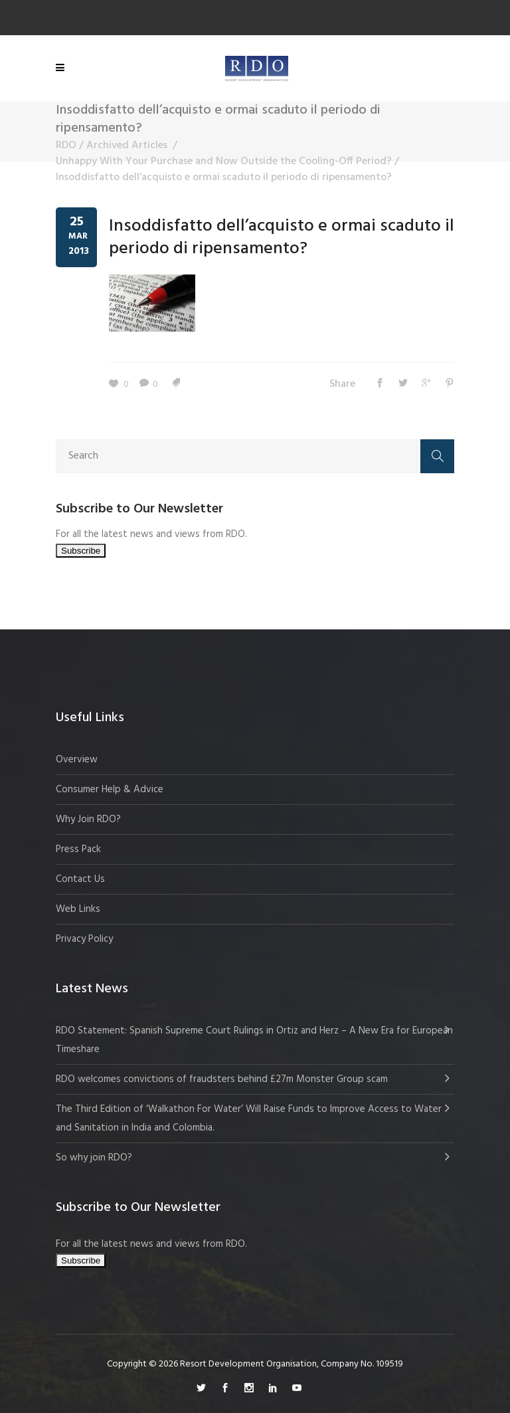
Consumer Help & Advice (109, 790)
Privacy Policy (84, 939)
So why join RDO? (94, 1158)
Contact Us (80, 879)
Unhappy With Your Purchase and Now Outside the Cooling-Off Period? (224, 161)
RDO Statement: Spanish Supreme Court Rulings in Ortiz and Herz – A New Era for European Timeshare (254, 1040)
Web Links (78, 909)
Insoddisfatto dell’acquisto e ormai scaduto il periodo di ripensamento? (281, 238)
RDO (66, 146)
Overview (77, 760)
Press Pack (78, 849)
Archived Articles (126, 146)
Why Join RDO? (88, 819)
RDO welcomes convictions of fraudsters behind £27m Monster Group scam (222, 1079)
